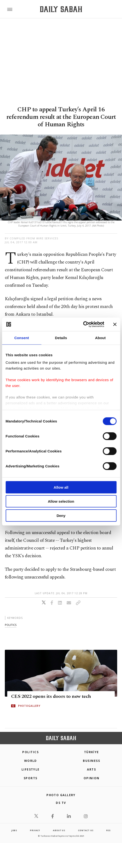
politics (10, 625)
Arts (91, 769)
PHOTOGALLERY (29, 705)
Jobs (14, 830)
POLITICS (30, 752)
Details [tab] (61, 338)
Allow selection (61, 501)
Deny (61, 515)
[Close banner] (114, 324)
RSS (108, 830)
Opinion (92, 778)
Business (91, 761)
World (30, 761)
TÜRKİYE (91, 752)
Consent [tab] (21, 338)
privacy (35, 830)
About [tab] (100, 338)
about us (59, 830)
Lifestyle (31, 769)
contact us (85, 830)
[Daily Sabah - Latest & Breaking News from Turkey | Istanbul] (61, 9)
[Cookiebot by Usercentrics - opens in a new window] (83, 324)
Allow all (61, 487)
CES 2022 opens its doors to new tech (51, 696)
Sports (30, 778)
